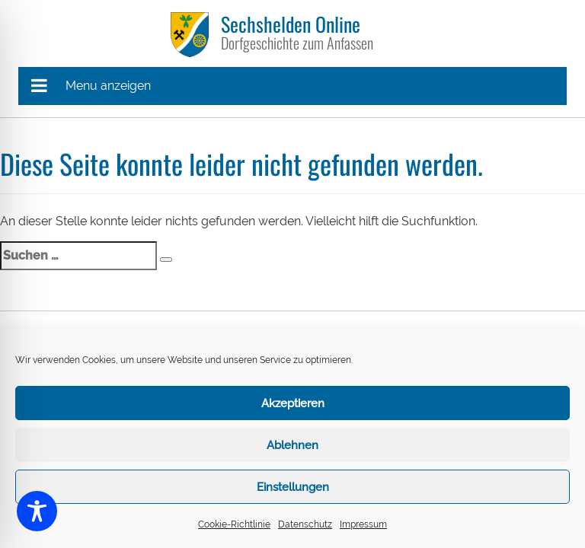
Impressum (363, 524)
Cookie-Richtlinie (234, 524)
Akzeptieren (292, 403)
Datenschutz (305, 524)
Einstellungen (293, 487)
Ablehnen (292, 445)
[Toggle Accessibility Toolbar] (37, 511)
